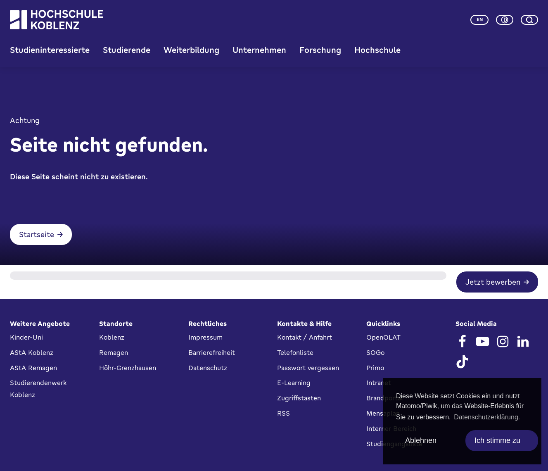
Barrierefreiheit (211, 352)
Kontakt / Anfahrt (304, 337)
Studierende (126, 49)
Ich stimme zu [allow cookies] (497, 440)
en (480, 19)
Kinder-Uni (26, 337)
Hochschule (377, 49)
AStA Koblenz (31, 352)
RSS (283, 413)
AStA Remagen (33, 367)
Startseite (36, 234)
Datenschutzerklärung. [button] (487, 417)
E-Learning (294, 382)
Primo (375, 367)
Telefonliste (295, 352)
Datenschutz (207, 367)
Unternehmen (259, 49)
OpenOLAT (383, 337)
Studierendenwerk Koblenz (38, 388)
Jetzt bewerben (492, 282)
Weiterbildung (191, 49)
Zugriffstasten (299, 397)
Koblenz (111, 337)
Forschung (320, 49)
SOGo (375, 352)
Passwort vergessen (308, 367)
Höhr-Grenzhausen (127, 367)
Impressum (205, 337)
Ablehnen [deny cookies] (421, 440)
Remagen (113, 352)
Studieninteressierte (50, 49)
